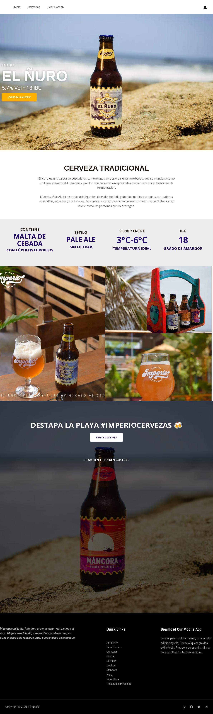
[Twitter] (198, 707)
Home (110, 656)
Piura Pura (112, 679)
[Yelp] (184, 707)
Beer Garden (55, 7)
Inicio (17, 7)
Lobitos (111, 665)
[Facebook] (191, 707)
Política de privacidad (120, 684)
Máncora (111, 670)
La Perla (111, 661)
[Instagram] (206, 707)
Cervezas (34, 7)
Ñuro (109, 675)
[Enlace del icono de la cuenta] (205, 7)
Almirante (112, 643)
